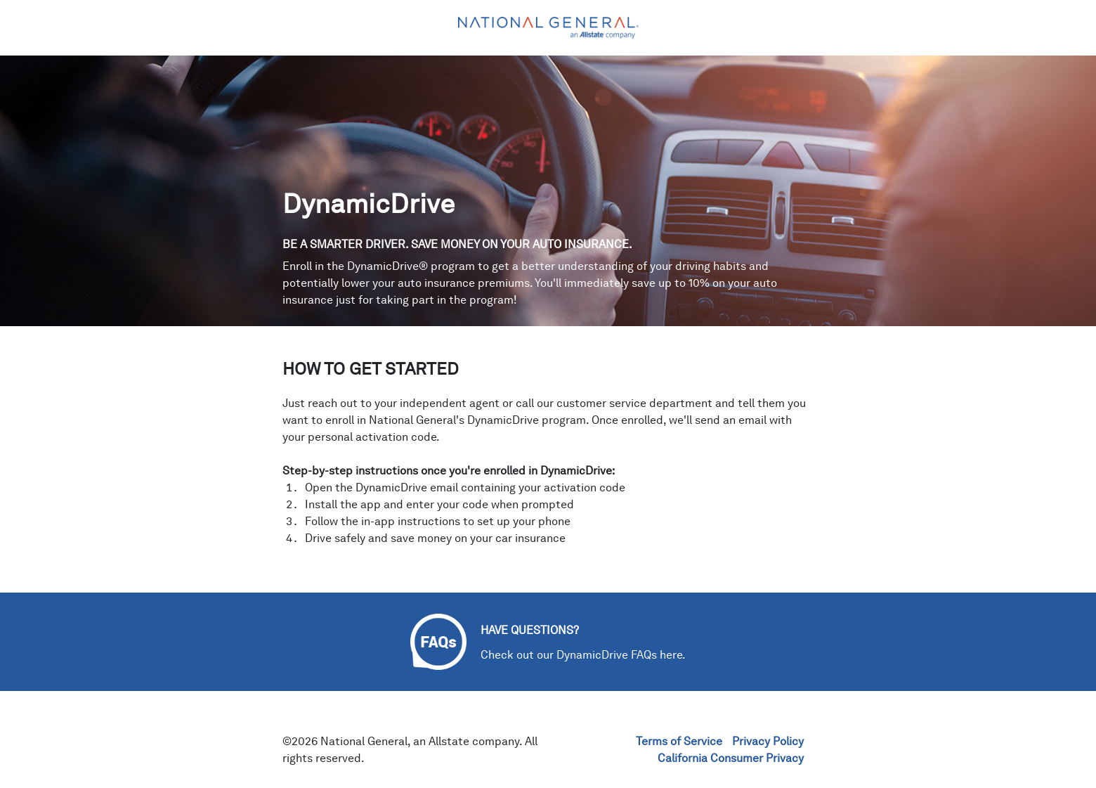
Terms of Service (679, 741)
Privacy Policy (768, 741)
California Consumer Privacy (731, 758)
